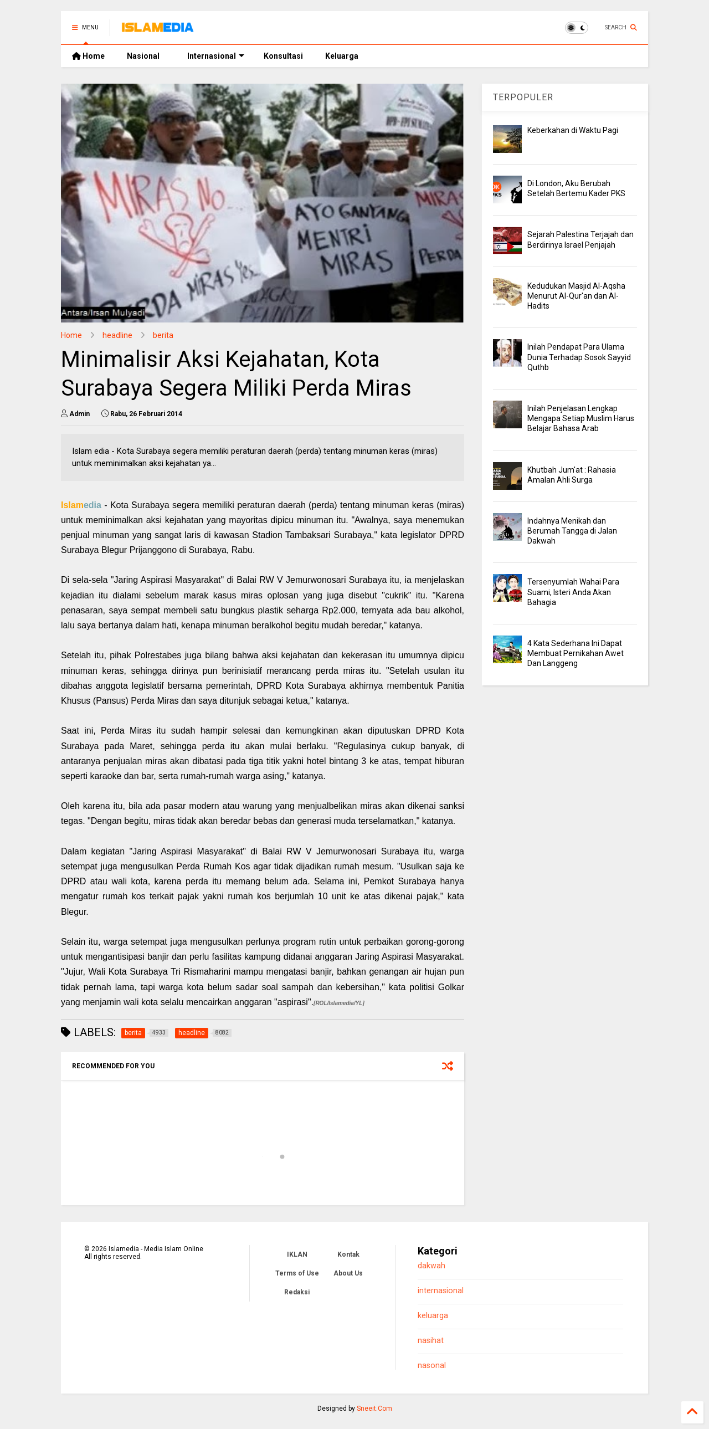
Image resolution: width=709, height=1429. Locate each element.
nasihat (431, 1340)
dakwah (431, 1266)
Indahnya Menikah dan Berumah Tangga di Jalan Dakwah (572, 530)
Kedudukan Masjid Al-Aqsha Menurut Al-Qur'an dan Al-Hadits (576, 295)
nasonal (432, 1365)
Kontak (348, 1254)
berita (163, 335)
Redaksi (297, 1292)
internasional (441, 1290)
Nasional (143, 56)
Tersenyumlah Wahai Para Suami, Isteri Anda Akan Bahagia (573, 591)
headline (117, 335)
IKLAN (297, 1254)
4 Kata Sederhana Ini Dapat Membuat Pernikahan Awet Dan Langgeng (575, 653)
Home (88, 56)
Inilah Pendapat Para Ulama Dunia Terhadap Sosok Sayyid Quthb (579, 356)
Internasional (215, 56)
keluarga (433, 1315)
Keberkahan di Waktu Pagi (572, 130)
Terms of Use (297, 1273)
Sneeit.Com (374, 1408)
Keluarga (341, 56)
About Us (348, 1273)
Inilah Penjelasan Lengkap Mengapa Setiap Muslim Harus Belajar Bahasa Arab (580, 418)
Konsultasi (283, 56)
